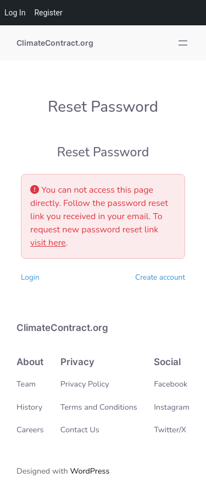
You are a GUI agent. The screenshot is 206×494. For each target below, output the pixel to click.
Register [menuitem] (48, 12)
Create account (160, 277)
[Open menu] (183, 43)
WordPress (89, 470)
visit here (48, 243)
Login (30, 277)
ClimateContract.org (54, 42)
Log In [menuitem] (14, 12)
